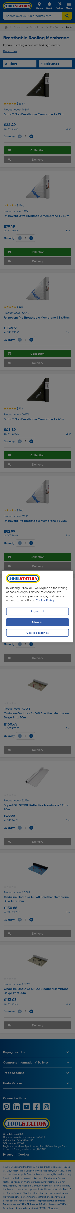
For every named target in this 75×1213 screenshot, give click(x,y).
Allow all (37, 622)
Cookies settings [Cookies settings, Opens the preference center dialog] (37, 632)
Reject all (37, 611)
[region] (37, 606)
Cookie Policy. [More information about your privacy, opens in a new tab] (45, 600)
